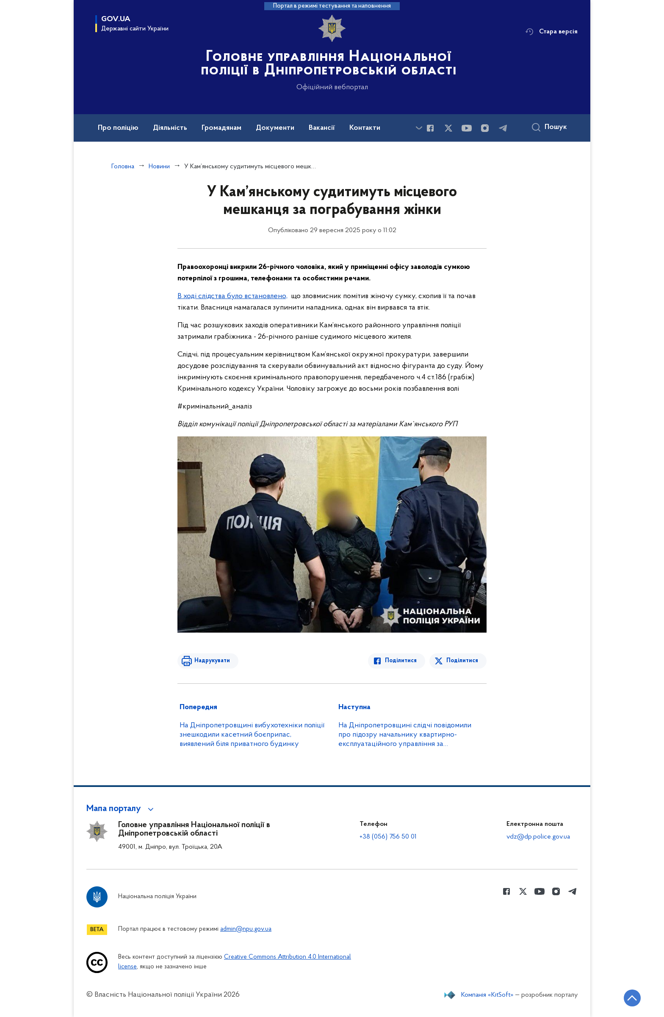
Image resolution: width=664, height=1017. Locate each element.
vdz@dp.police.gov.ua (538, 836)
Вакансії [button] (322, 128)
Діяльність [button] (170, 128)
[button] (121, 809)
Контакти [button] (364, 128)
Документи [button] (275, 128)
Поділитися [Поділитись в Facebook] (401, 661)
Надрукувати (212, 661)
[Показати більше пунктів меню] (418, 128)
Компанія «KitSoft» (487, 995)
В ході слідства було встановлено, (232, 296)
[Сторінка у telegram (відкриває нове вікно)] (503, 128)
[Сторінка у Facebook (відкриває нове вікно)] (430, 128)
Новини (159, 166)
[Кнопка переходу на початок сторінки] (632, 998)
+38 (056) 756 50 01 (388, 836)
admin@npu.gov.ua (245, 929)
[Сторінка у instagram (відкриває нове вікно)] (485, 128)
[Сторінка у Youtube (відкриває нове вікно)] (467, 128)
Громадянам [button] (221, 128)
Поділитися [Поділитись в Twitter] (462, 661)
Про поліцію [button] (118, 128)
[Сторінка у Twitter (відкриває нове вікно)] (448, 128)
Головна (122, 166)
